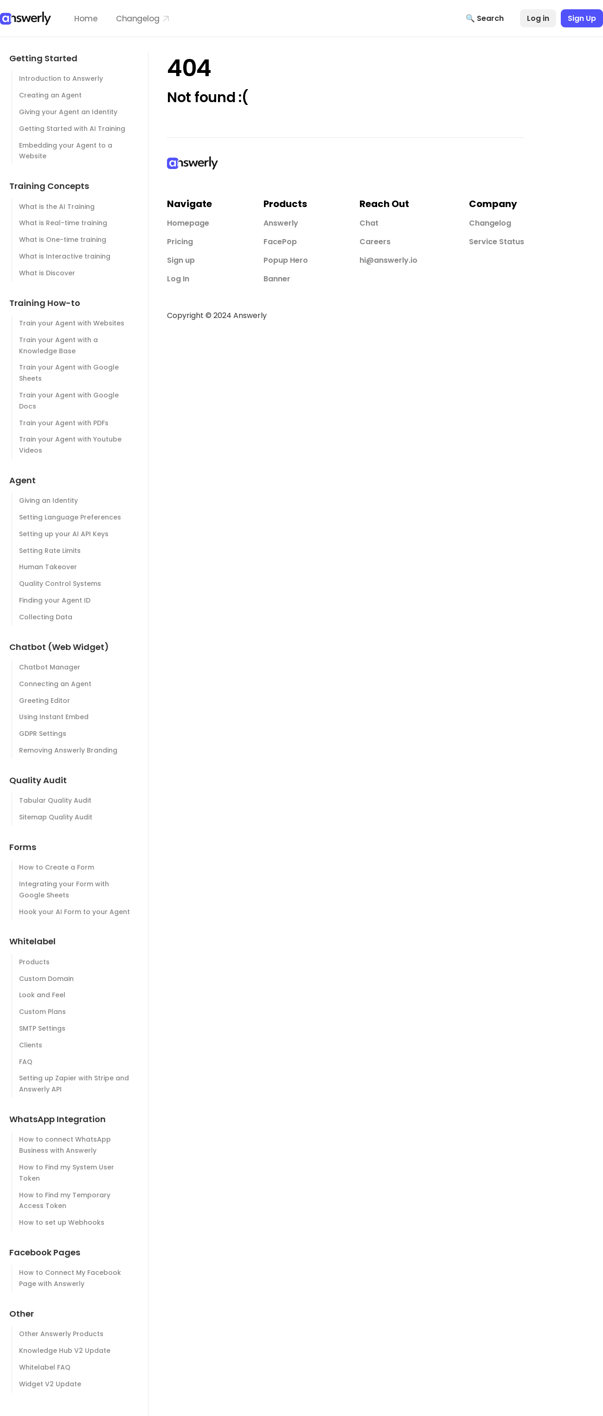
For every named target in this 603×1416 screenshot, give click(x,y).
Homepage (188, 223)
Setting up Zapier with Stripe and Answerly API (74, 1083)
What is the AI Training (57, 206)
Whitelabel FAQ (45, 1367)
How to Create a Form (56, 867)
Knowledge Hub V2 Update (64, 1350)
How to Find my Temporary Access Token (64, 1200)
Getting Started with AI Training (72, 128)
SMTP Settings (42, 1028)
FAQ (25, 1061)
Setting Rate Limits (50, 550)
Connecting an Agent (55, 684)
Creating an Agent (50, 95)
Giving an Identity (48, 500)
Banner (276, 278)
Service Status (496, 241)
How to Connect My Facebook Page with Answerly (70, 1278)
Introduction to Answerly (61, 78)
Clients (30, 1045)
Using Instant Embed (54, 716)
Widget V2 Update (50, 1384)
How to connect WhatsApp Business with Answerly (65, 1145)
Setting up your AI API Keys (64, 534)
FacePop (280, 241)
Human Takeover (48, 567)
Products (34, 962)
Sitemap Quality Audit (55, 817)
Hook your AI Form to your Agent (74, 911)
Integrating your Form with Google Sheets (64, 889)
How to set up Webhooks (61, 1222)
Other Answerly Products (61, 1333)
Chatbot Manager (49, 667)
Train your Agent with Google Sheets (69, 373)
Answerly (280, 223)
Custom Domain (46, 978)
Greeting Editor (44, 700)
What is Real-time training (63, 222)
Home (85, 18)
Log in (538, 18)
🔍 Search (485, 18)
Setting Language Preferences (70, 517)
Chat (368, 223)
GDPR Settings (42, 733)
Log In (178, 278)
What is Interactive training (64, 256)
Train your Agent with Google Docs (69, 400)
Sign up (181, 260)
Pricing (180, 241)
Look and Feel (42, 995)
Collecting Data (45, 617)
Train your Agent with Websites (71, 323)
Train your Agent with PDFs (64, 423)
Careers (375, 241)
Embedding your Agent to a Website (65, 151)
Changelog (142, 18)
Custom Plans (42, 1011)
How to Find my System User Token (66, 1173)
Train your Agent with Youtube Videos (70, 445)
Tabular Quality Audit (55, 800)
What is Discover (47, 273)
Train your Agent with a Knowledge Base (58, 345)
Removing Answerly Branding (68, 750)
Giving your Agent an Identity (68, 112)
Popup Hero (285, 260)
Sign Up (582, 18)
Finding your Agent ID (54, 600)
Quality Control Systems (60, 583)
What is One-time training (62, 239)
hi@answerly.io (388, 260)
